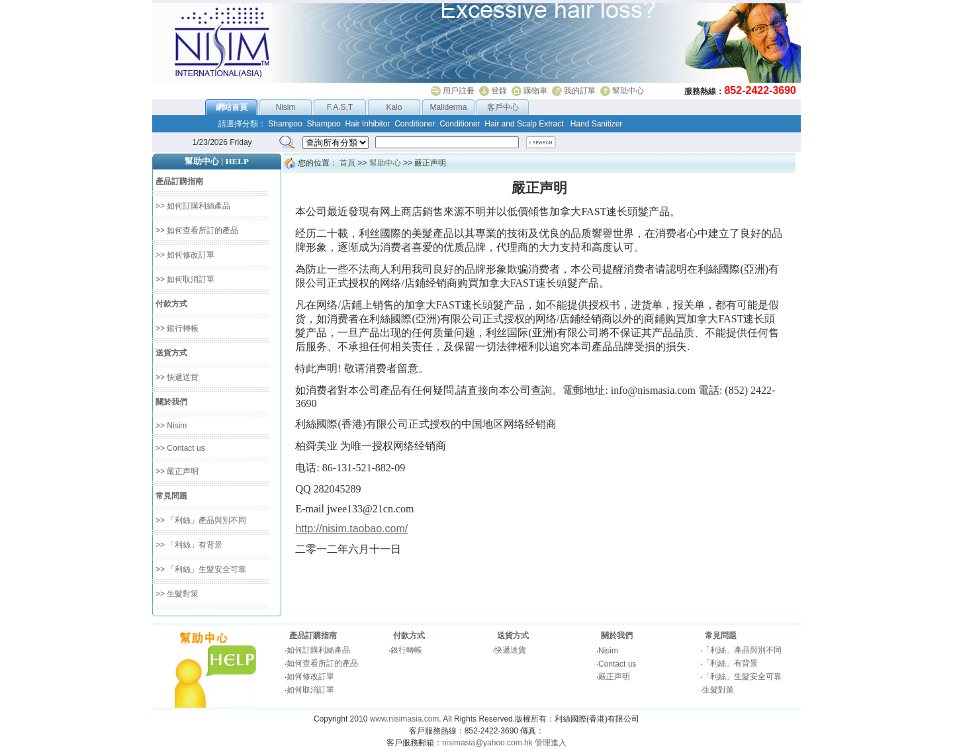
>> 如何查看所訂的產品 (197, 230)
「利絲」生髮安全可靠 (742, 676)
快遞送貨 (510, 650)
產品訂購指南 (313, 635)
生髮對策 (718, 689)
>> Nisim (171, 425)
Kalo (394, 107)
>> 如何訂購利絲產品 (193, 206)
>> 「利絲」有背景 (189, 544)
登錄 (499, 90)
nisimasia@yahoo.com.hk (487, 742)
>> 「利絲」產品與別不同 (201, 520)
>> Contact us (180, 448)
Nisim (286, 107)
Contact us (617, 664)
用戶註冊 (459, 90)
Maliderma (448, 107)
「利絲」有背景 (730, 663)
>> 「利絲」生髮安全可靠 (201, 569)
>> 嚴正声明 (177, 471)
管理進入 (551, 742)
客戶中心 (503, 107)
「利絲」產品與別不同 (742, 650)
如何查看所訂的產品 (322, 663)
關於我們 (617, 635)
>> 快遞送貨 (177, 377)
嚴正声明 (614, 676)
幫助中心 (628, 90)
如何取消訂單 (310, 689)
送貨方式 (513, 635)
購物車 (535, 90)
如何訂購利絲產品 (318, 650)
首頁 (347, 162)
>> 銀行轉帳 (177, 328)
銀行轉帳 (406, 650)
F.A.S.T (340, 107)
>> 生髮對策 (177, 593)
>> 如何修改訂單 (185, 254)
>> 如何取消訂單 (185, 279)
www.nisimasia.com (404, 719)
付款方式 (409, 635)
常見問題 (721, 635)
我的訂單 (580, 90)
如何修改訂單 (310, 676)
